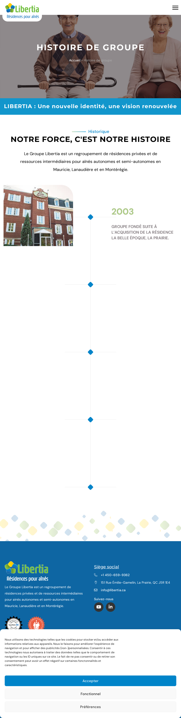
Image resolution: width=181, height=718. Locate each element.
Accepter (90, 681)
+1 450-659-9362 (115, 575)
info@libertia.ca (113, 590)
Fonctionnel (91, 694)
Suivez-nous (104, 599)
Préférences (90, 707)
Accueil (74, 60)
